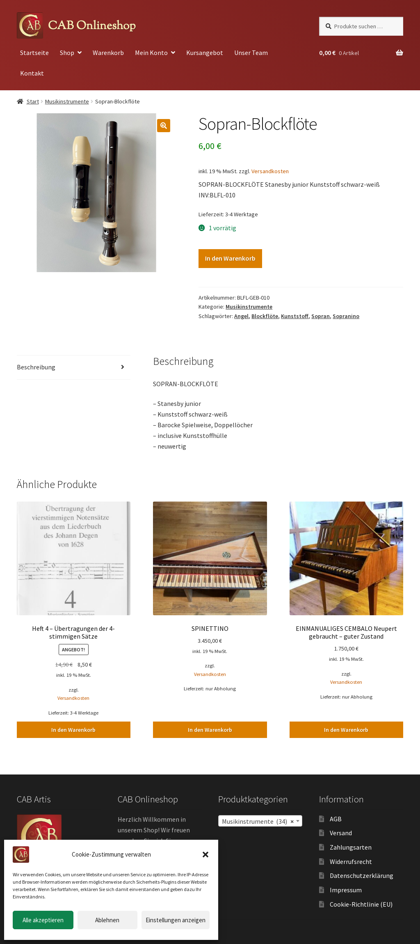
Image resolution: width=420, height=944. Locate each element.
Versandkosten (270, 171)
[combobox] (260, 821)
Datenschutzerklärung (361, 875)
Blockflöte (264, 316)
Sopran (320, 316)
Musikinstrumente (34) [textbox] (258, 821)
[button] (205, 854)
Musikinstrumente (67, 101)
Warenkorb (108, 52)
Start (33, 101)
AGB (336, 819)
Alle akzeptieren (43, 920)
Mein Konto (151, 52)
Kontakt (32, 73)
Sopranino (346, 316)
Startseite (34, 52)
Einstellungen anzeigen (175, 920)
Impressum (346, 890)
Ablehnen (107, 920)
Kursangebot (204, 52)
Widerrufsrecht (351, 861)
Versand (341, 833)
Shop (67, 52)
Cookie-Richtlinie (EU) (361, 904)
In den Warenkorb (230, 258)
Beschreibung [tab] (36, 367)
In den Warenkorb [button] (73, 729)
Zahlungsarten (351, 847)
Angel (241, 316)
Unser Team (251, 52)
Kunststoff (294, 316)
